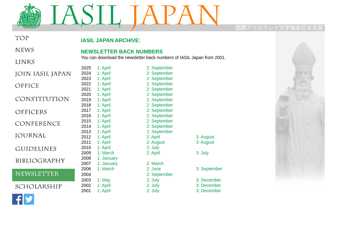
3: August (205, 136)
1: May (103, 180)
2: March (155, 163)
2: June (154, 168)
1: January (107, 158)
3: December (208, 180)
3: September (209, 168)
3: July (202, 152)
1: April (104, 67)
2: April (153, 136)
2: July (153, 147)
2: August (156, 142)
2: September (160, 67)
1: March (105, 152)
